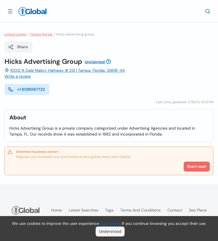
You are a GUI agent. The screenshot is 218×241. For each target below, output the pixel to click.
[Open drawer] (10, 11)
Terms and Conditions (140, 210)
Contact (174, 210)
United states (15, 34)
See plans (198, 210)
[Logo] (32, 11)
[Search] (207, 11)
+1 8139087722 (26, 89)
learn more (110, 223)
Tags (109, 210)
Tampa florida (41, 34)
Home (56, 210)
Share (18, 47)
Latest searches (83, 210)
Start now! (196, 166)
